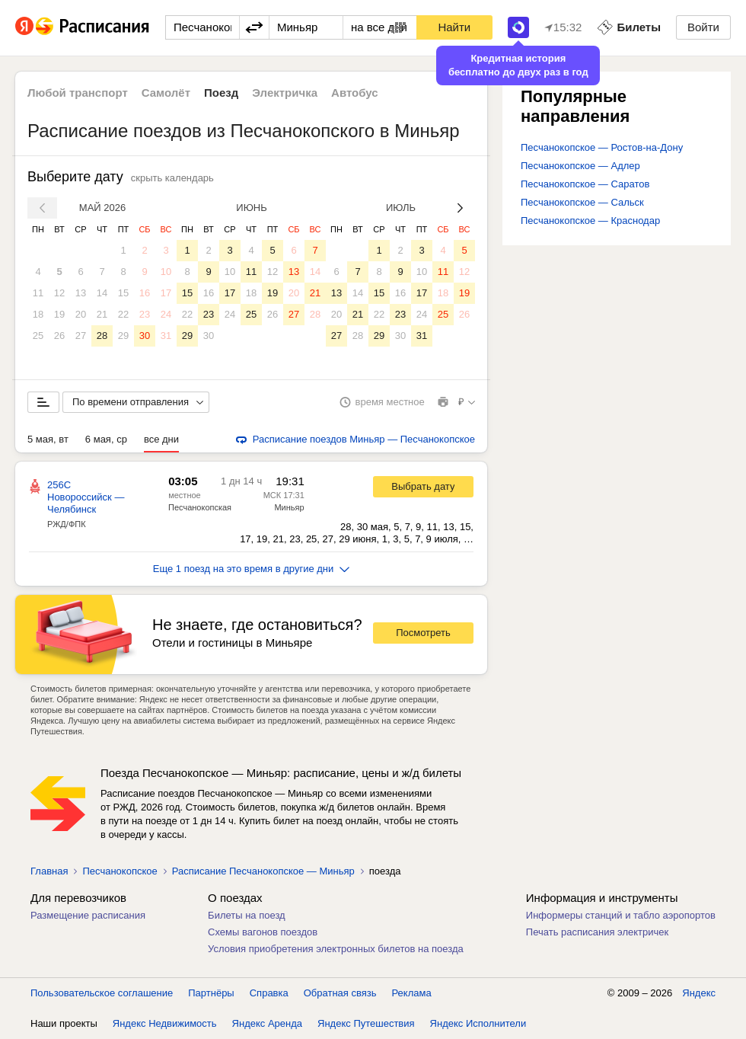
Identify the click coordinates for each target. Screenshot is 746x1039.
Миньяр (289, 507)
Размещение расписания (87, 915)
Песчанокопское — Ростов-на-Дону (602, 147)
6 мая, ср (106, 439)
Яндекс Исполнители (478, 1023)
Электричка (284, 92)
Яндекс (699, 993)
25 (38, 335)
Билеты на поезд (246, 915)
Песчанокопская (199, 507)
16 (144, 293)
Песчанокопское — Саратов (585, 184)
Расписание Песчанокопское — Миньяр (263, 871)
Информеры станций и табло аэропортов (621, 915)
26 (59, 335)
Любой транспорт (77, 92)
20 (80, 314)
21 (102, 314)
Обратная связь (340, 993)
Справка (269, 993)
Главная (49, 871)
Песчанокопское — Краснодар (590, 220)
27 (80, 335)
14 (102, 293)
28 (102, 335)
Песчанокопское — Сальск (582, 202)
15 (123, 293)
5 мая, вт (48, 439)
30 (144, 335)
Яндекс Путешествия (366, 1023)
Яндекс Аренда (267, 1023)
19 (59, 314)
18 (38, 314)
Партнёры (211, 993)
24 (166, 314)
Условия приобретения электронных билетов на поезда (336, 948)
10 (166, 271)
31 (166, 335)
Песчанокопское (119, 871)
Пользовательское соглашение (101, 993)
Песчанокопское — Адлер (580, 165)
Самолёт (166, 92)
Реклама (412, 993)
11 (38, 293)
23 (144, 314)
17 (166, 293)
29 (123, 335)
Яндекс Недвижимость (165, 1023)
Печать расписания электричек (597, 932)
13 (80, 293)
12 (59, 293)
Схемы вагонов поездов (262, 932)
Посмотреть (423, 632)
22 (123, 314)
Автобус (354, 92)
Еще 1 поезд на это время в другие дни (251, 568)
